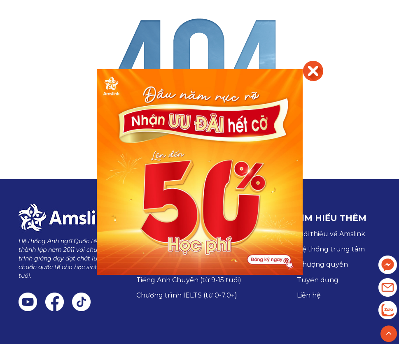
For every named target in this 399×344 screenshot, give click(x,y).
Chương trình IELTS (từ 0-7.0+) (186, 295)
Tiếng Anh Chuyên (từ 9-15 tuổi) (188, 280)
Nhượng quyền (322, 264)
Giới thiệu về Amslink (331, 234)
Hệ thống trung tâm (331, 249)
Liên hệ (309, 295)
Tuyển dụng (317, 280)
